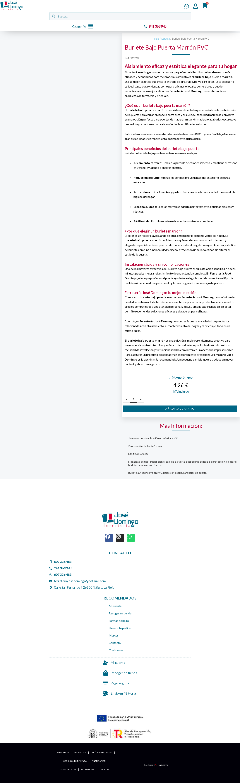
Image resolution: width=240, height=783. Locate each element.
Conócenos (116, 650)
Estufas (165, 38)
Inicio (155, 38)
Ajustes (104, 769)
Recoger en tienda (120, 613)
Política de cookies (101, 752)
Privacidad (80, 752)
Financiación (99, 761)
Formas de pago (119, 620)
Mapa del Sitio (68, 769)
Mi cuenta (115, 606)
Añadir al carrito (180, 408)
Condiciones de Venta (75, 761)
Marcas (114, 635)
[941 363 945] (145, 26)
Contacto (115, 642)
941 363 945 (158, 26)
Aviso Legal (63, 752)
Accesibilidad (88, 769)
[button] (83, 26)
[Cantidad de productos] (134, 399)
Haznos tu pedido (120, 628)
